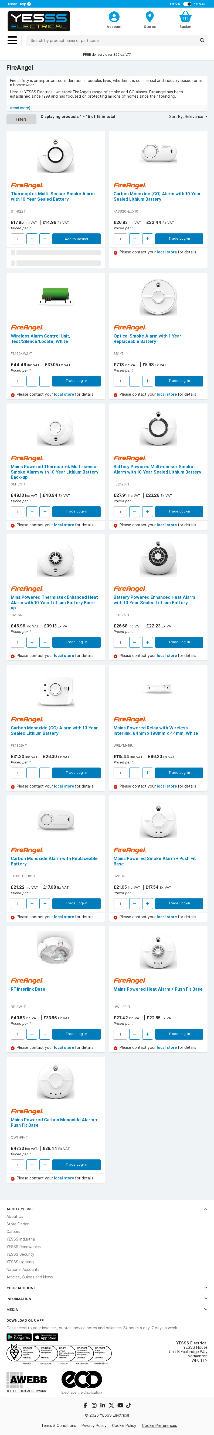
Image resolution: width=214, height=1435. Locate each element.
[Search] (202, 40)
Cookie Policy (124, 1425)
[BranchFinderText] (150, 19)
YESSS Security (20, 1254)
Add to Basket (76, 239)
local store (167, 252)
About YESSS (107, 1209)
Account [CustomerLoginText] (114, 26)
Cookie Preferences (159, 1425)
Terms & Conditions (58, 1425)
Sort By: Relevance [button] (186, 116)
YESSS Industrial (21, 1239)
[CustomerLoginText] (114, 16)
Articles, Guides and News (29, 1277)
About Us (14, 1216)
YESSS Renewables (23, 1247)
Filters (21, 119)
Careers (13, 1231)
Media (107, 1309)
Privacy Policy (94, 1425)
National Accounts (22, 1269)
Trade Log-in (179, 238)
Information (107, 1299)
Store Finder (17, 1224)
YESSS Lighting (20, 1262)
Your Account (107, 1288)
